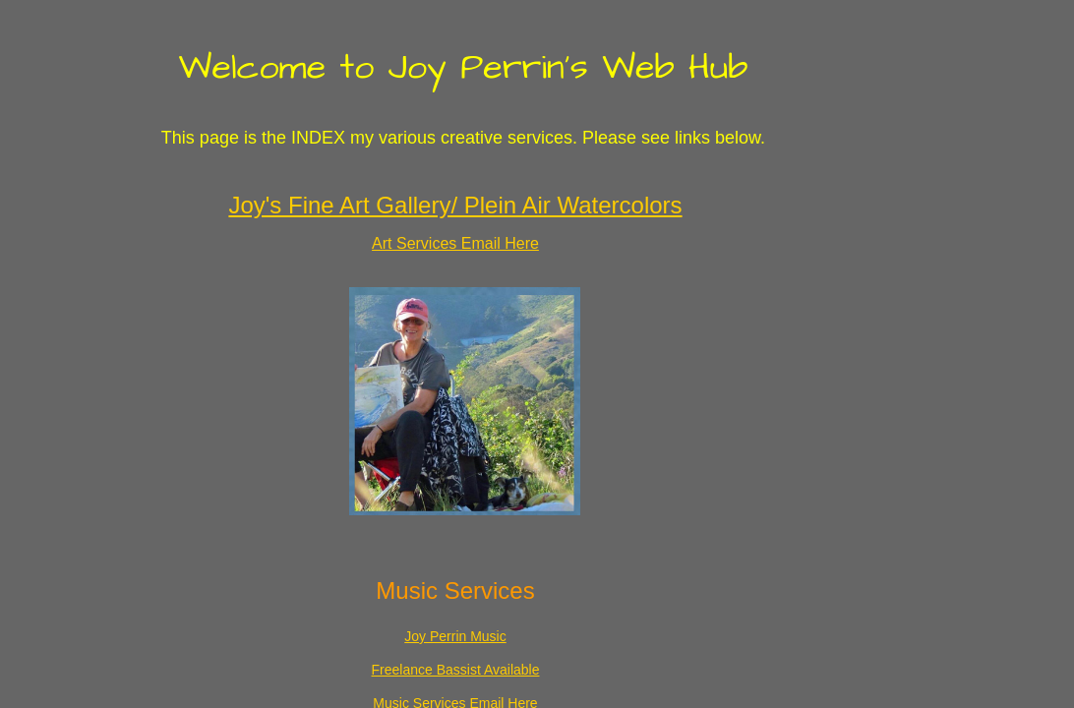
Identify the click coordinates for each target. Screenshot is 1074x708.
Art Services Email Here (455, 243)
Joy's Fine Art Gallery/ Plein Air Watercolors (455, 205)
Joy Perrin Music (455, 636)
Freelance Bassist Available (456, 670)
